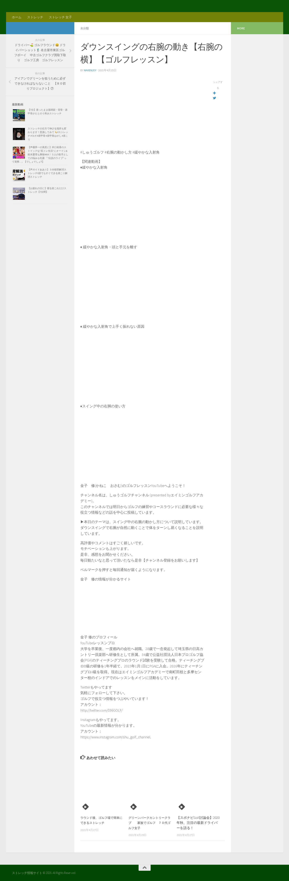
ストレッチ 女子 (60, 17)
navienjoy (90, 70)
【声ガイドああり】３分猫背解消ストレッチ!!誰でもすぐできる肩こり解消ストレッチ (47, 173)
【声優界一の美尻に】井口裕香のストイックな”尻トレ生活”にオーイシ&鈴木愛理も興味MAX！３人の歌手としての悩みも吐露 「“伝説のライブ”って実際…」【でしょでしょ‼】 (40, 154)
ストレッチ (35, 17)
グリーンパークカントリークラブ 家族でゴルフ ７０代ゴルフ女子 (148, 822)
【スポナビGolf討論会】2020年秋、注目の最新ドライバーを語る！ (198, 822)
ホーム (16, 17)
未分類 (85, 28)
